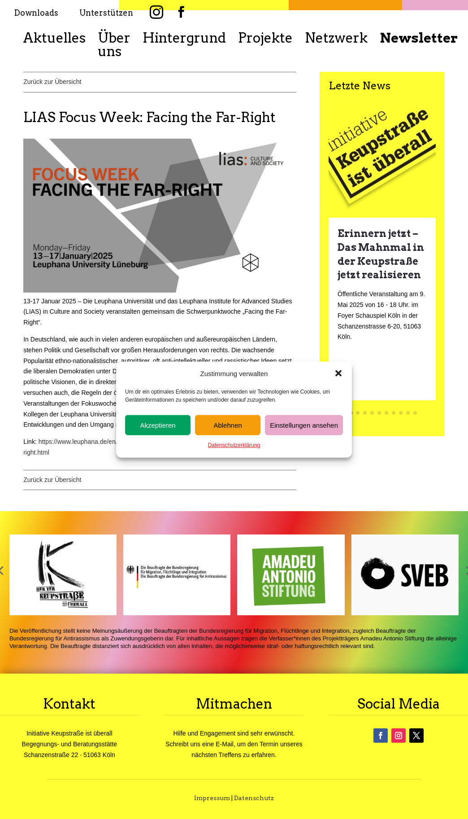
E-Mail (225, 744)
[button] (338, 373)
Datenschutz (254, 797)
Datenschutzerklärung (234, 445)
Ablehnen (227, 425)
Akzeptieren (157, 425)
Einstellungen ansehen (304, 425)
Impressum (212, 797)
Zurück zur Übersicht (52, 81)
